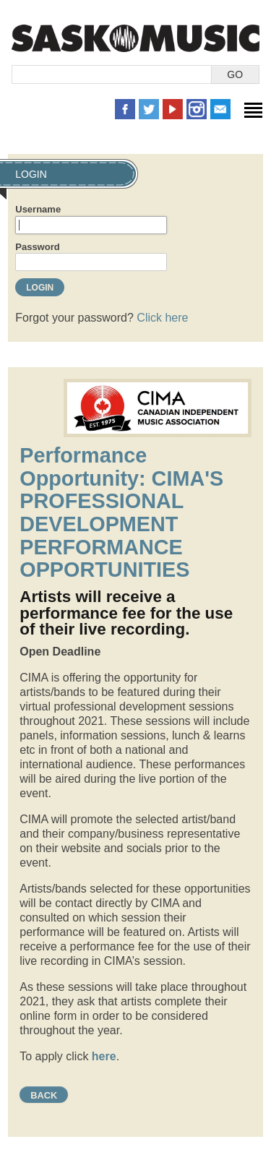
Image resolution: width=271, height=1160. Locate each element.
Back (43, 1095)
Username (38, 209)
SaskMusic (135, 37)
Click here (162, 318)
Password (37, 246)
